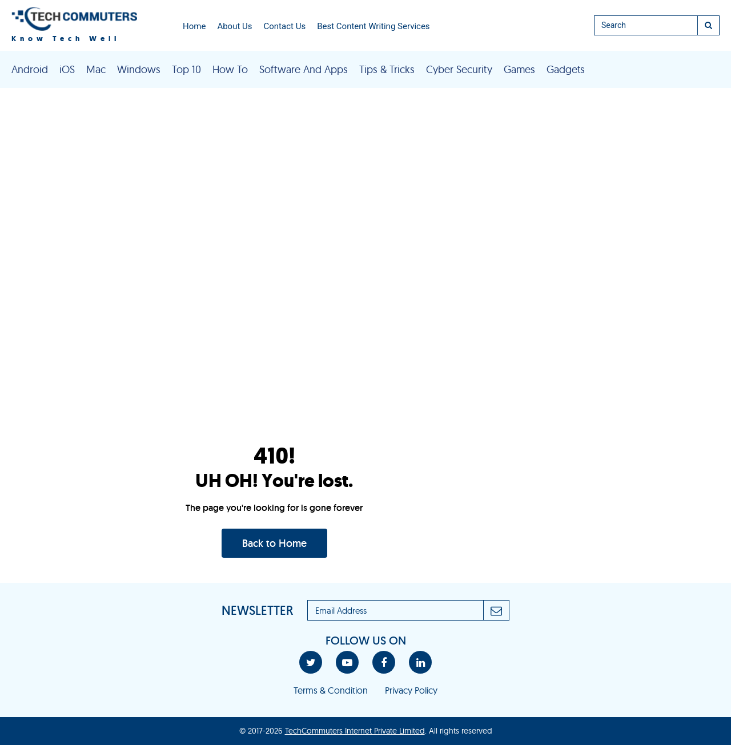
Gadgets (566, 69)
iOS (67, 69)
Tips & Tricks (387, 69)
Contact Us (285, 26)
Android (29, 69)
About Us (234, 26)
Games (519, 69)
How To (230, 69)
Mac (96, 69)
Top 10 (186, 69)
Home (194, 26)
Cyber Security (459, 69)
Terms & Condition (331, 690)
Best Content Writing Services (373, 26)
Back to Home (274, 543)
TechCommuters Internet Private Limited (355, 731)
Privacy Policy (411, 690)
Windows (138, 69)
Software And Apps (303, 69)
